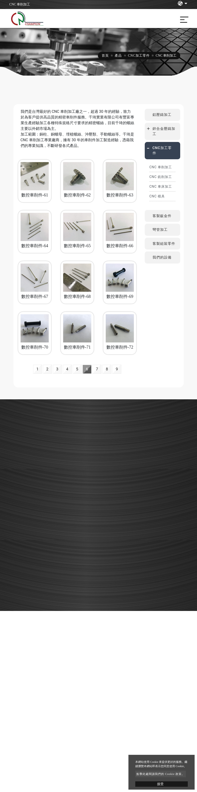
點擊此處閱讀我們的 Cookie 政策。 (160, 774)
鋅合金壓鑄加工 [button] (164, 131)
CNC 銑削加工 (160, 177)
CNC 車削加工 (160, 167)
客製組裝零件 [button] (164, 243)
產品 (118, 55)
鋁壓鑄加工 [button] (162, 115)
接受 (160, 784)
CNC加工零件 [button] (162, 150)
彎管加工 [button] (160, 230)
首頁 (105, 55)
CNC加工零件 (139, 55)
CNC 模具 (157, 196)
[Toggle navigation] (183, 18)
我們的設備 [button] (162, 257)
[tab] (162, 115)
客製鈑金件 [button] (162, 216)
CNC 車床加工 (160, 186)
